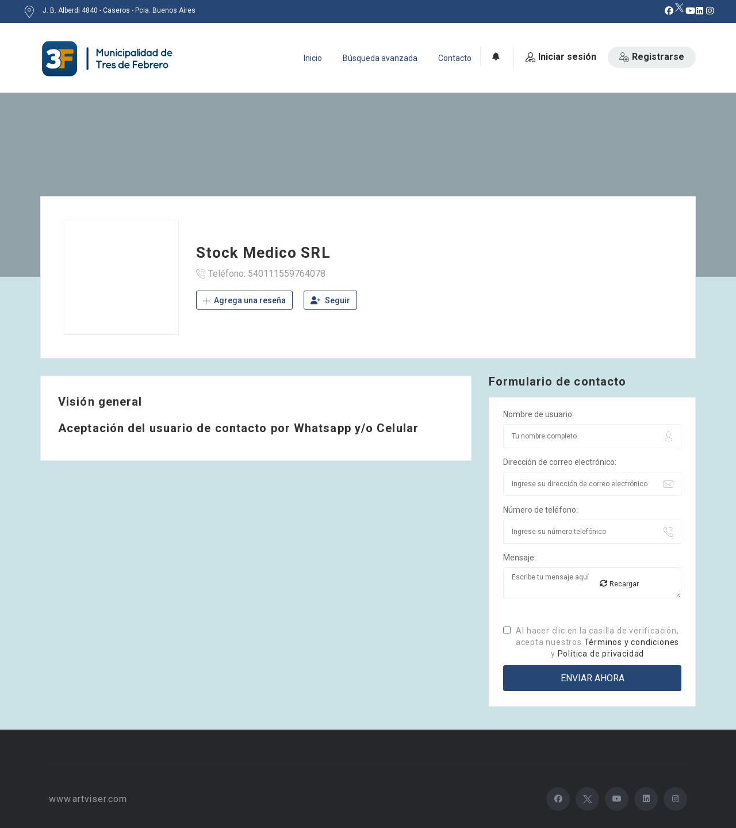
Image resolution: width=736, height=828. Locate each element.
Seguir (330, 300)
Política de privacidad (601, 653)
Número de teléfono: (540, 509)
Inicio (313, 58)
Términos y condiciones (632, 642)
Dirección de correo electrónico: (559, 462)
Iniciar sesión (561, 56)
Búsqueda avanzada (380, 58)
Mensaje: (519, 557)
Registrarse (651, 56)
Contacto (454, 58)
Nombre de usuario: (538, 414)
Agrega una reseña (244, 300)
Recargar (619, 583)
